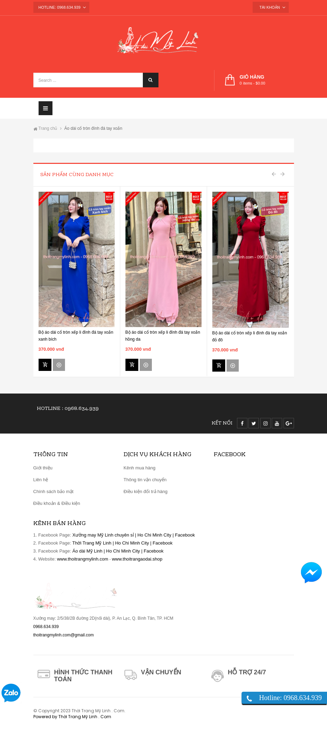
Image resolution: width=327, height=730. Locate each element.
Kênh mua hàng (139, 467)
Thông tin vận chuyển (144, 479)
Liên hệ (40, 479)
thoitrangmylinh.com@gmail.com (63, 635)
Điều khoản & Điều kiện (56, 503)
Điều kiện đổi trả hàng (145, 491)
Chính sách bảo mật (53, 491)
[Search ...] (95, 80)
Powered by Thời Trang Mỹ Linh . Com (72, 717)
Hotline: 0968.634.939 (290, 697)
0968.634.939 (82, 409)
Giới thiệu (42, 467)
